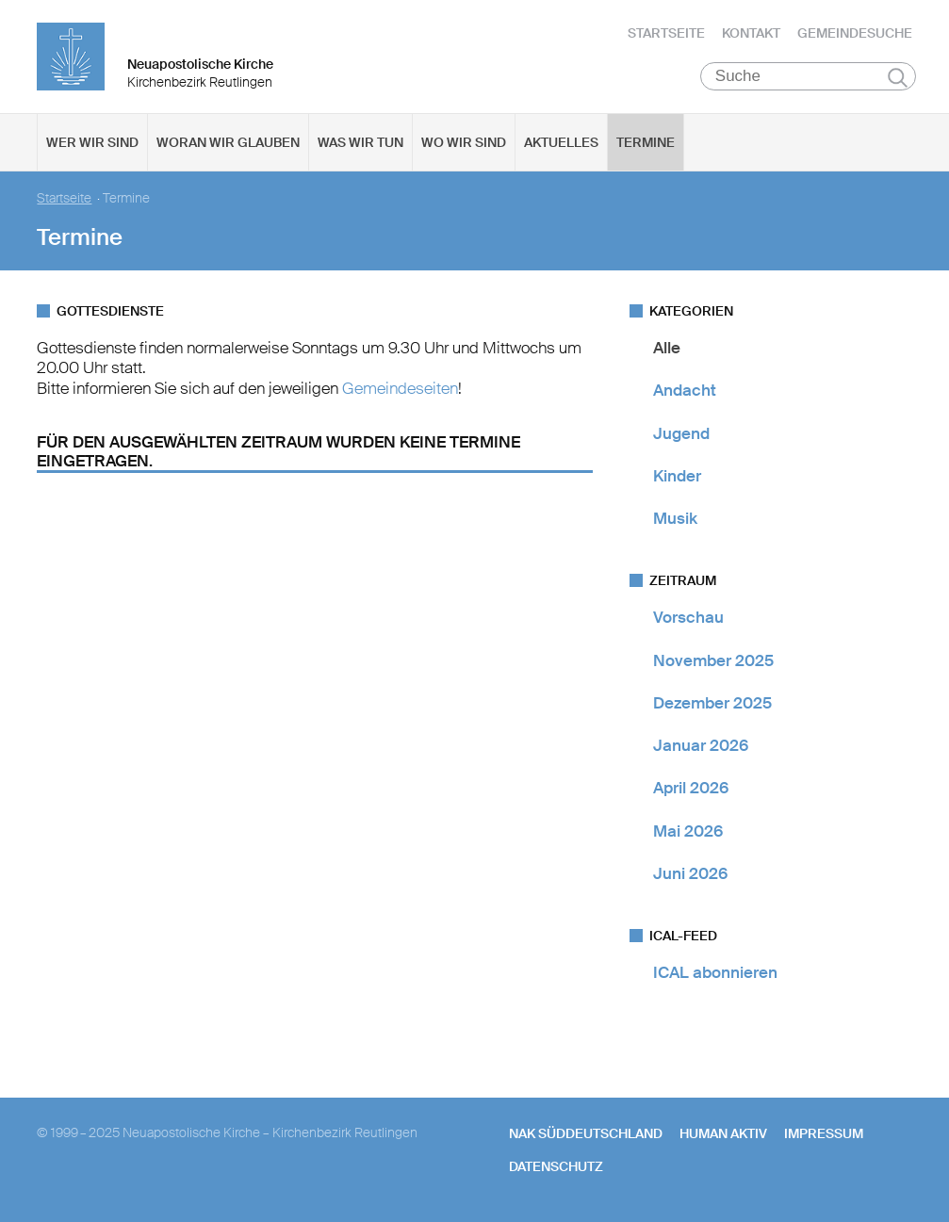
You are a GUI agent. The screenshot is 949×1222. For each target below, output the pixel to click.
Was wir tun (360, 142)
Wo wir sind (463, 142)
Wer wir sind (92, 142)
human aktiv (723, 1133)
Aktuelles (561, 142)
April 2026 (690, 787)
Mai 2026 (688, 831)
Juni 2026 (690, 873)
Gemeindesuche (854, 32)
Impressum (823, 1133)
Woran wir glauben (228, 142)
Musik (675, 518)
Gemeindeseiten (400, 388)
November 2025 (713, 660)
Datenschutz (556, 1166)
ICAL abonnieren (715, 972)
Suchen (898, 77)
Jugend (681, 433)
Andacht (684, 390)
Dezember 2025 (712, 702)
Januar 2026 (700, 745)
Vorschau (688, 617)
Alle (666, 347)
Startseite (666, 32)
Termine (645, 142)
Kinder (677, 475)
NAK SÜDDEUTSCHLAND (586, 1133)
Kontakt (751, 32)
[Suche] (808, 76)
